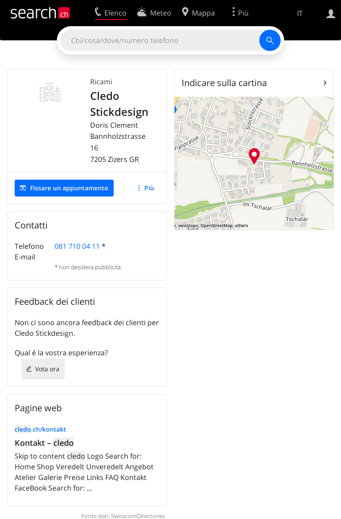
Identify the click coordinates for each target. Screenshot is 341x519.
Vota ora (47, 369)
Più (149, 188)
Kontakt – (44, 442)
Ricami (101, 81)
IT (300, 13)
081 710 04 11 (77, 246)
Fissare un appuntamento (69, 188)
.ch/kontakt (40, 429)
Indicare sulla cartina (224, 83)
